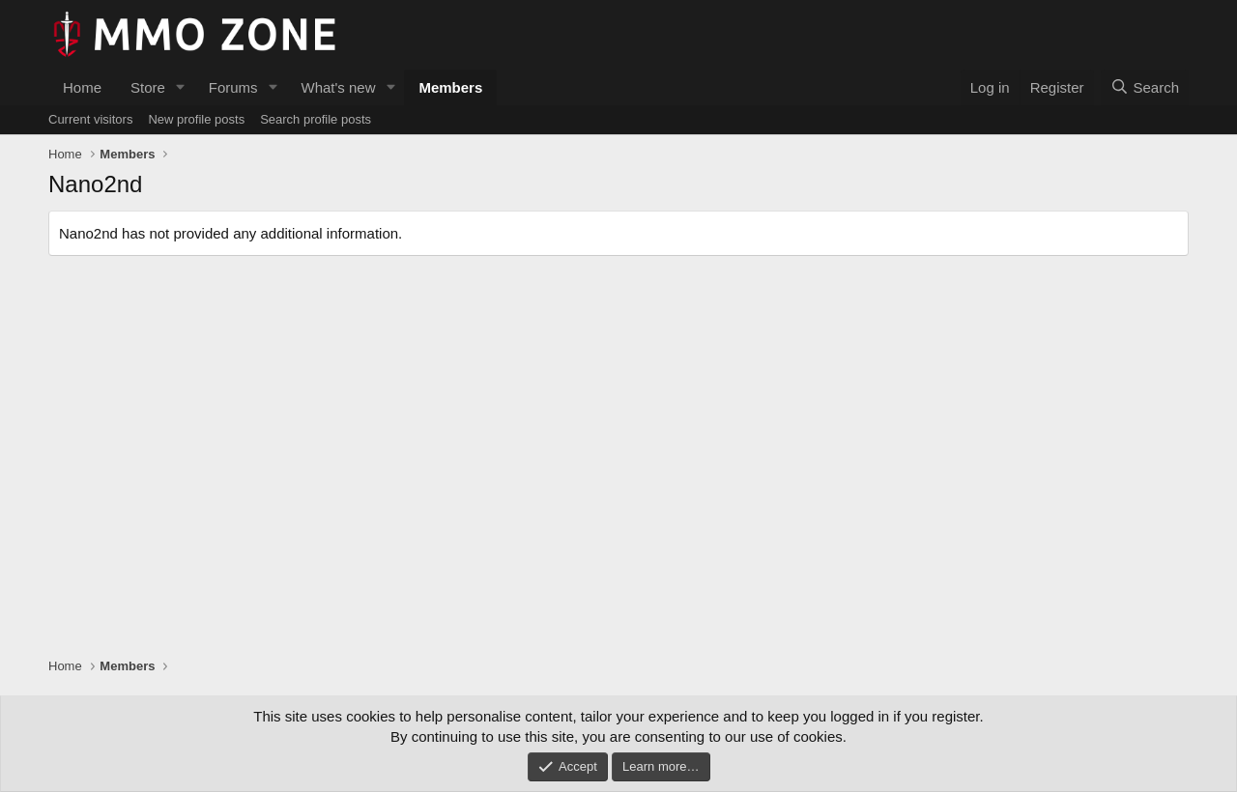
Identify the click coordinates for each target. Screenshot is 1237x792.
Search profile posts (315, 119)
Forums (233, 87)
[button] (180, 87)
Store (147, 87)
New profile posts (196, 119)
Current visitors (90, 119)
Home (82, 87)
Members (450, 87)
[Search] (1145, 87)
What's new (338, 87)
